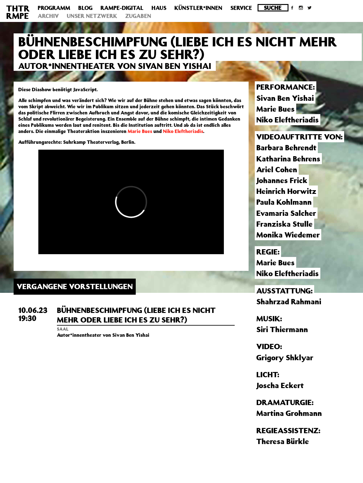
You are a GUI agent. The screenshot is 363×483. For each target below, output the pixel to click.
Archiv (48, 15)
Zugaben (138, 15)
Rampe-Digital (121, 7)
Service (241, 7)
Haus (159, 7)
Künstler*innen (198, 7)
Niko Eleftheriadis (183, 131)
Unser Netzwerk (92, 15)
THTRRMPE (18, 12)
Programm (54, 7)
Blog (85, 7)
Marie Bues (140, 131)
